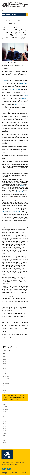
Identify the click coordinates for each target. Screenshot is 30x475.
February (5, 406)
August (5, 385)
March (5, 404)
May (4, 393)
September (6, 383)
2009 (4, 433)
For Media (8, 462)
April (4, 402)
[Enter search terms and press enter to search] (15, 10)
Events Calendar (7, 446)
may (23, 20)
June (4, 390)
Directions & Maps (5, 464)
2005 (4, 442)
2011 (4, 428)
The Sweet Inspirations (19, 191)
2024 (4, 361)
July (4, 388)
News (15, 20)
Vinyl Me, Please (18, 88)
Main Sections (9, 15)
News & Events (9, 20)
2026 (4, 356)
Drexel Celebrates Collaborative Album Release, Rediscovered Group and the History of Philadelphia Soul (14, 397)
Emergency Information (14, 464)
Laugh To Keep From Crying (14, 89)
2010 (4, 431)
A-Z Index (3, 462)
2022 (4, 366)
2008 (4, 435)
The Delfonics (22, 185)
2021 (4, 368)
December (6, 376)
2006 (4, 440)
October (5, 381)
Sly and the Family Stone (14, 211)
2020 (4, 371)
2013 (4, 423)
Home (3, 20)
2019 (19, 20)
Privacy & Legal (18, 462)
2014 (4, 421)
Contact (23, 462)
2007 (4, 438)
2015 (4, 419)
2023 (4, 364)
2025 (4, 359)
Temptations (4, 211)
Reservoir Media (23, 83)
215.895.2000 (4, 473)
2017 (4, 414)
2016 (4, 416)
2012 (4, 426)
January (5, 409)
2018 (4, 412)
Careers (12, 462)
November (6, 378)
